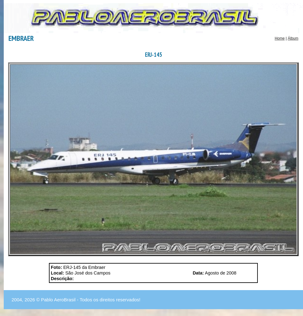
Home (280, 38)
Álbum (293, 38)
